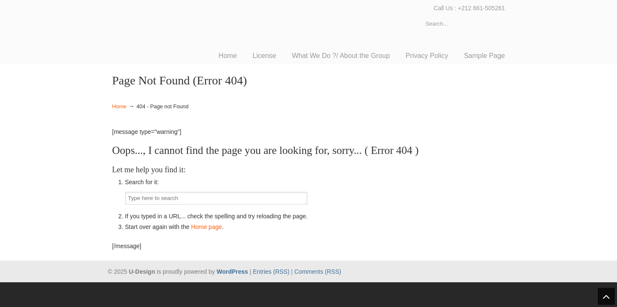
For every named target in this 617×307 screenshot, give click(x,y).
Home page (206, 226)
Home (119, 107)
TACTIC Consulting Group (176, 28)
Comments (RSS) (317, 271)
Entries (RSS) (271, 271)
